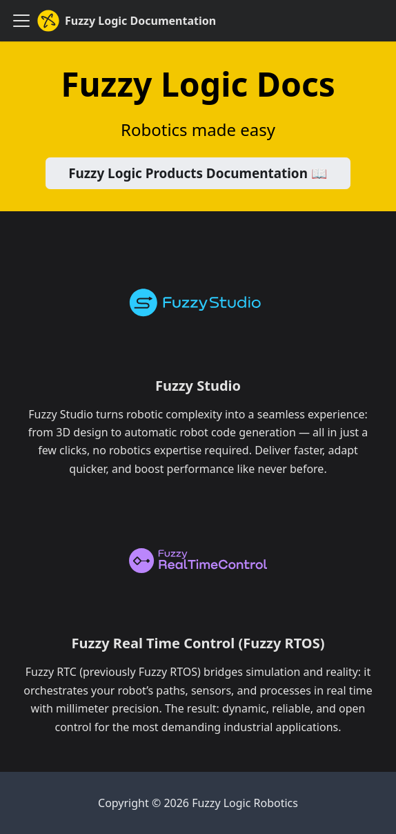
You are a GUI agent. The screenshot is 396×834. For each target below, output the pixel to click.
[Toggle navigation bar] (21, 20)
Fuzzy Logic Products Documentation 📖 (198, 173)
